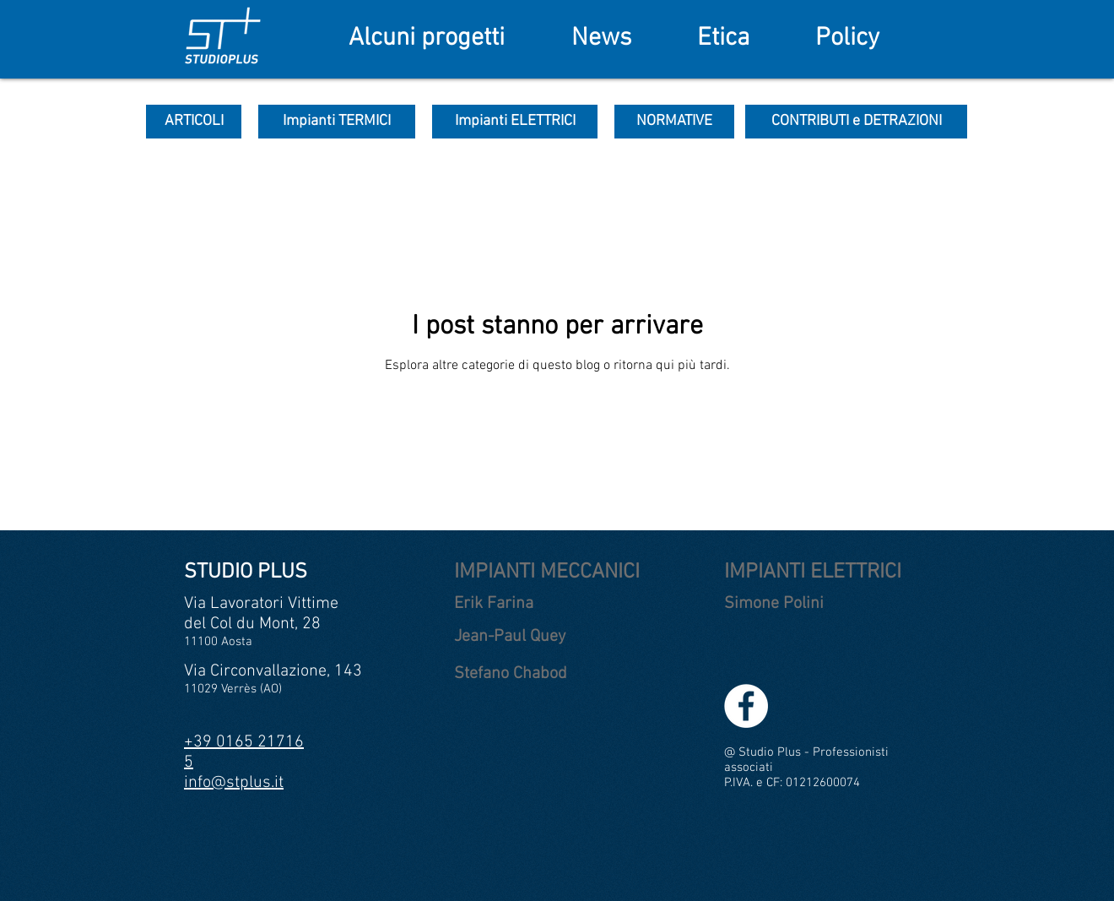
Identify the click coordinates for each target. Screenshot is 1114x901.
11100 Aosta (218, 641)
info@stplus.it (234, 783)
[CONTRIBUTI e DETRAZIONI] (856, 121)
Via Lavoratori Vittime (261, 604)
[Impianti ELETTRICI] (515, 121)
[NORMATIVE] (674, 121)
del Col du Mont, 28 (252, 624)
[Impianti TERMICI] (336, 121)
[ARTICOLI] (193, 121)
